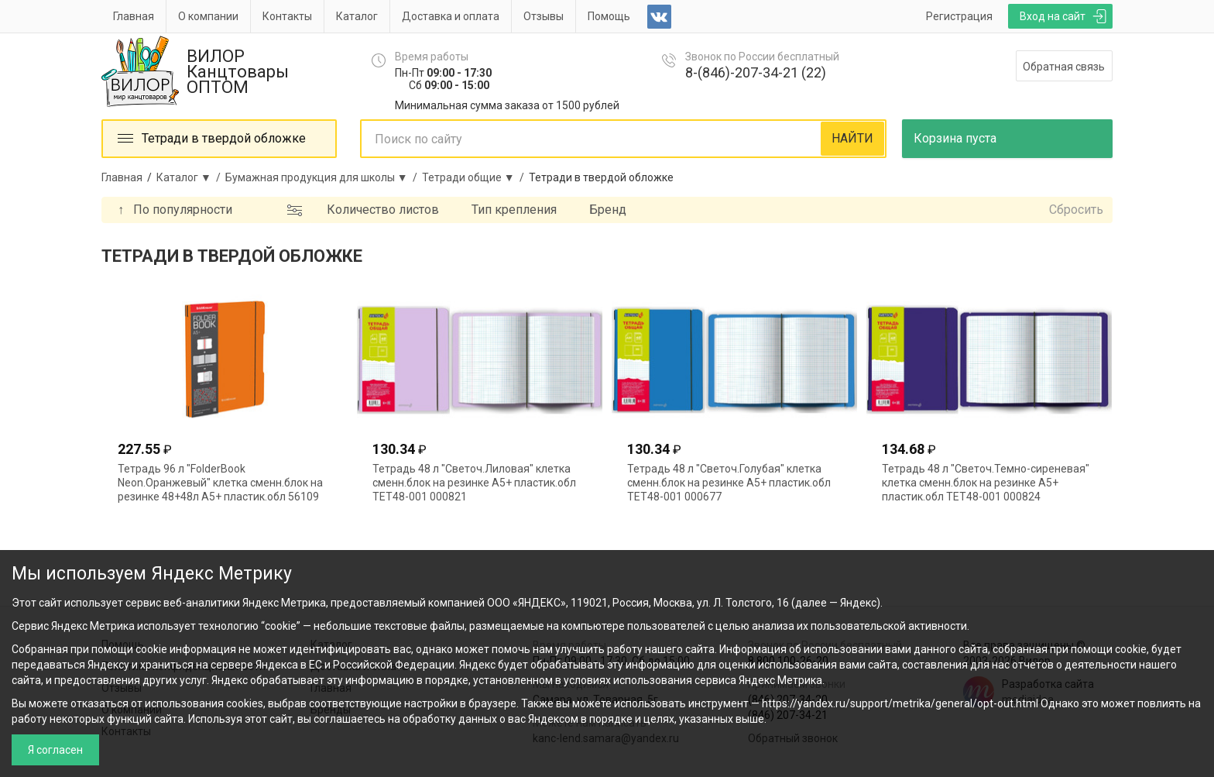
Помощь (609, 16)
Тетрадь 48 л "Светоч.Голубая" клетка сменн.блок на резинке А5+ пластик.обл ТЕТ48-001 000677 (729, 482)
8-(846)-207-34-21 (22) (755, 72)
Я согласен (55, 750)
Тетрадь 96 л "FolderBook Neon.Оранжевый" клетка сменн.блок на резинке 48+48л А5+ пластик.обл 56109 (220, 482)
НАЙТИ (852, 138)
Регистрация (959, 16)
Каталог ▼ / (190, 177)
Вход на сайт (1052, 16)
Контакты (287, 16)
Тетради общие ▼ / (475, 177)
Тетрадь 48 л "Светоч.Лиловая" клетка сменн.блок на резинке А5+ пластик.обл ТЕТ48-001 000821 (474, 482)
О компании (208, 16)
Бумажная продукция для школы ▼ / (323, 177)
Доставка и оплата (450, 16)
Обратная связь (1064, 66)
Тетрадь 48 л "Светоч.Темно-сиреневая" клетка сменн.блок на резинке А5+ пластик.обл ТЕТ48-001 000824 (985, 482)
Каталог (357, 16)
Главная (133, 16)
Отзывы (543, 16)
